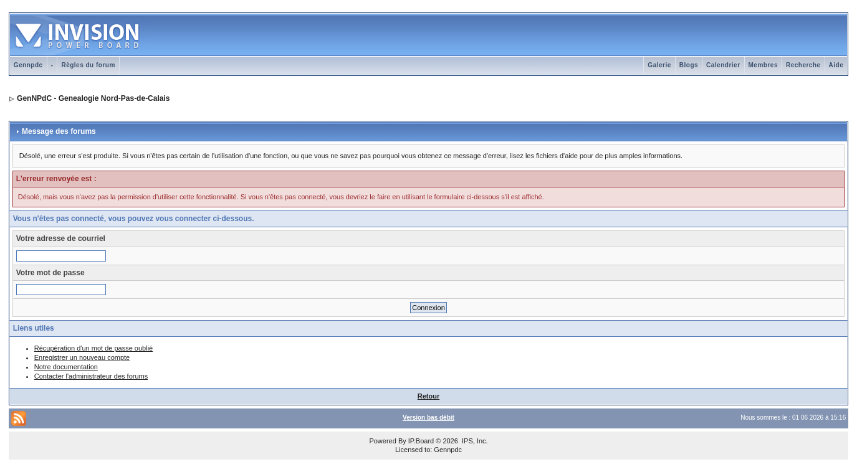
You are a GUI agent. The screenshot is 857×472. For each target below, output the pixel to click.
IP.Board (421, 441)
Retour (428, 396)
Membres (763, 65)
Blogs (688, 65)
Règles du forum (88, 65)
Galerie (659, 65)
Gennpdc (28, 65)
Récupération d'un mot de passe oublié (93, 348)
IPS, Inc (474, 441)
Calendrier (723, 65)
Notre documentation (66, 367)
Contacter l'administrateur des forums (91, 376)
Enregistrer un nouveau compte (82, 357)
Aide (836, 65)
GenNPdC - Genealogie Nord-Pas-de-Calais (93, 98)
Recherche (803, 65)
